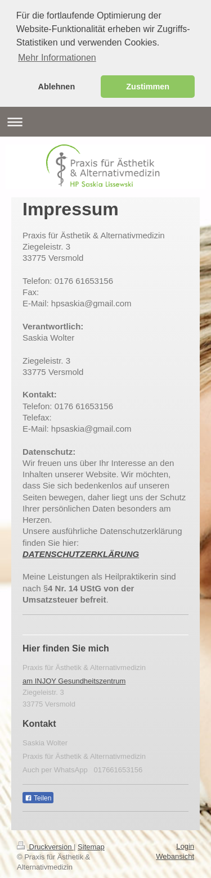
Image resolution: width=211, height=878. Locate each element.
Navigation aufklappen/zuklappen (105, 120)
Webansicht (175, 854)
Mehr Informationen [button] (57, 57)
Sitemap (91, 845)
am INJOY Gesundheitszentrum (74, 679)
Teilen (38, 796)
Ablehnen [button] (56, 86)
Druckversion (45, 845)
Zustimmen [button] (147, 86)
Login (185, 844)
